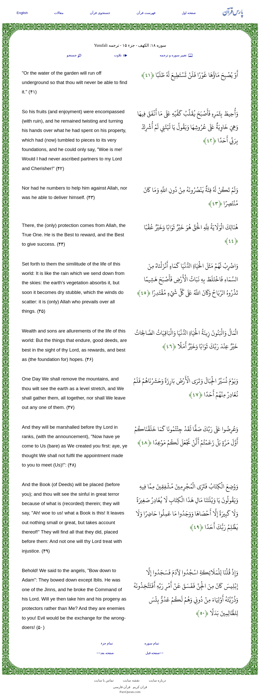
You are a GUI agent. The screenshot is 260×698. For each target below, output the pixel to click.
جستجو (75, 55)
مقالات (58, 13)
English (22, 13)
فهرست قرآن (146, 13)
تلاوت (121, 55)
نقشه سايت (131, 680)
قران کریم (140, 687)
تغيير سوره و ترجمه (176, 55)
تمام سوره (151, 643)
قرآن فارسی (121, 687)
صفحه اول (189, 13)
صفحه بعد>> (105, 653)
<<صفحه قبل (154, 653)
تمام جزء (107, 643)
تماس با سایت (104, 680)
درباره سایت (157, 680)
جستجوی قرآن (100, 13)
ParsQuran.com (130, 692)
